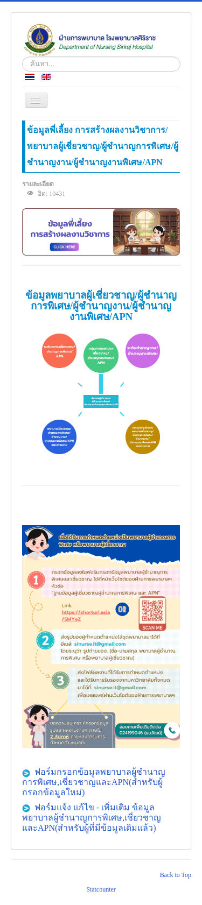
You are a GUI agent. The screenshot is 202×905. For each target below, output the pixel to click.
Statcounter (101, 889)
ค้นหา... (22, 56)
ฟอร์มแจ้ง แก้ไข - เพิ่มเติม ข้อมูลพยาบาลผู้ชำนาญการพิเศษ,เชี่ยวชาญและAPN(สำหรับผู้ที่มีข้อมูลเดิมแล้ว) (91, 817)
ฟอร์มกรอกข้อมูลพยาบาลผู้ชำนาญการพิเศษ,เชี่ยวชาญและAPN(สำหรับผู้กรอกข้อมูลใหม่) (93, 782)
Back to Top (175, 875)
